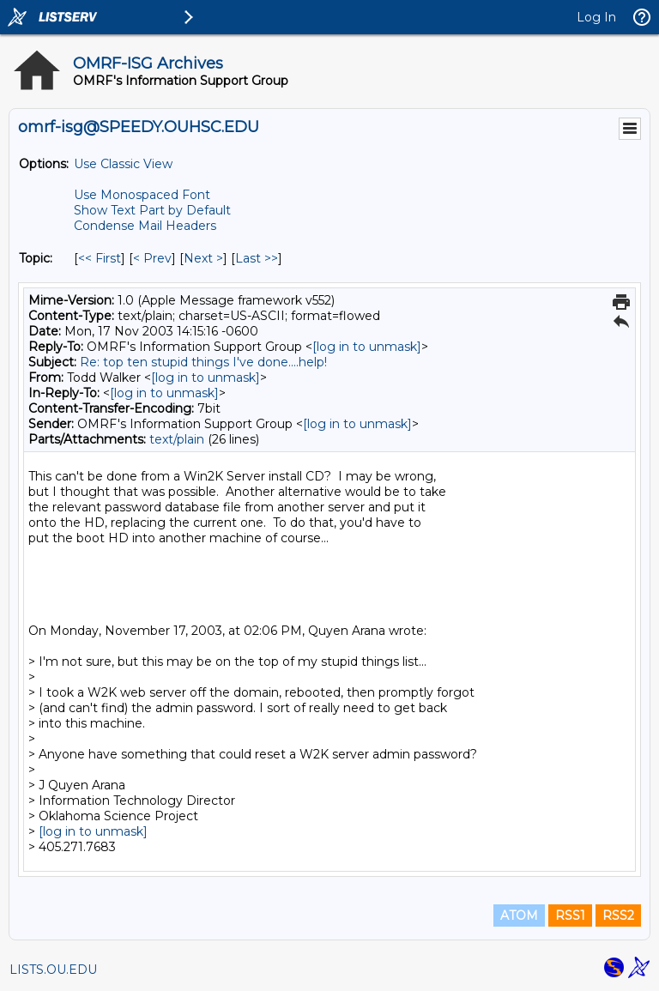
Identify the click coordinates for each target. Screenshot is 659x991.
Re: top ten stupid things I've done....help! (203, 362)
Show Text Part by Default (152, 210)
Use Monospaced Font (142, 194)
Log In (596, 17)
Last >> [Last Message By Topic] (256, 258)
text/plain (176, 439)
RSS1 (570, 915)
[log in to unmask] (366, 346)
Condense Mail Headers (145, 225)
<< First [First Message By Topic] (99, 258)
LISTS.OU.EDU (53, 969)
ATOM (519, 915)
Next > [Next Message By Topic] (203, 258)
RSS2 (618, 915)
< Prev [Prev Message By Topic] (152, 258)
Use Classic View (123, 164)
